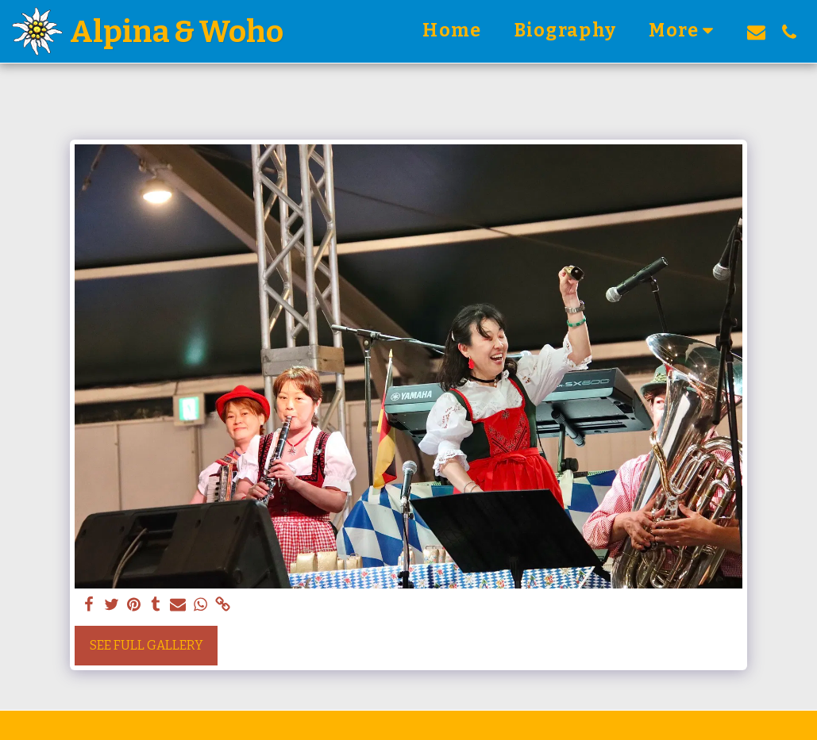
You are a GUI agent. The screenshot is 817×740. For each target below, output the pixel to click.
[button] (756, 31)
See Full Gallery (146, 645)
